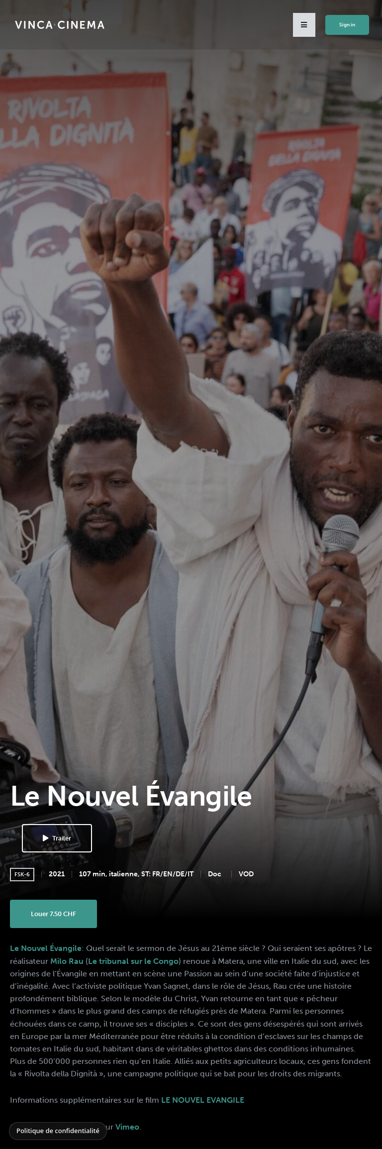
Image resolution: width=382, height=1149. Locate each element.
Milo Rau (67, 961)
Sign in (347, 25)
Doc (214, 874)
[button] (304, 25)
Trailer (57, 838)
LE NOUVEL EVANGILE (202, 1100)
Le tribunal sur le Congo (133, 961)
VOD (246, 874)
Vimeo (127, 1127)
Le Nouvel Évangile (46, 948)
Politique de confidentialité (57, 1130)
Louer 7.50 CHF (53, 914)
